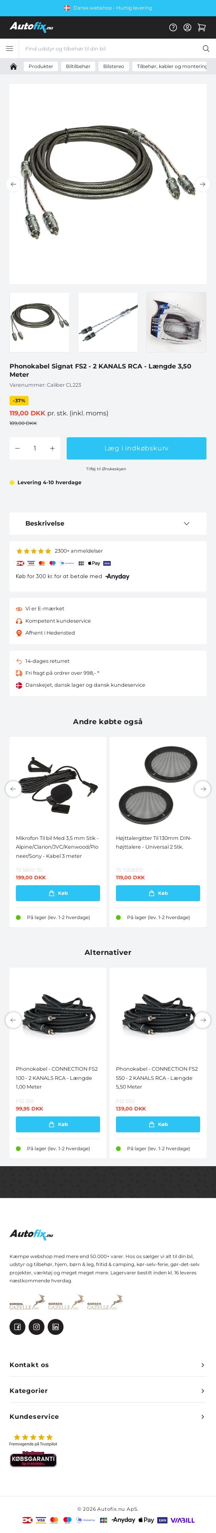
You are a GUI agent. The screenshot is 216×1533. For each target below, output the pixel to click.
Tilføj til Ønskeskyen (106, 468)
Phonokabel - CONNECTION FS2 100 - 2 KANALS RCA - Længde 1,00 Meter (57, 1078)
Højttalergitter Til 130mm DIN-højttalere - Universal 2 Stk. (154, 842)
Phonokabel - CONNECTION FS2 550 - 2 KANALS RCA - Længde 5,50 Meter (157, 1078)
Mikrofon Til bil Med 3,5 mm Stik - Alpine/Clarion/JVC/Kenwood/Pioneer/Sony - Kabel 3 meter (57, 847)
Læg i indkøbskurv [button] (136, 448)
